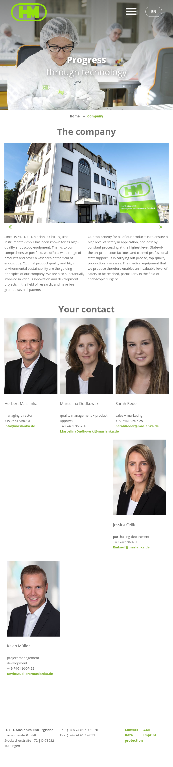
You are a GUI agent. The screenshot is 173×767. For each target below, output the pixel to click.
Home (75, 116)
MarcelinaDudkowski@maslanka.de (89, 431)
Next (166, 228)
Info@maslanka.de (19, 426)
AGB (146, 730)
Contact (131, 730)
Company (95, 116)
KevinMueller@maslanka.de (30, 673)
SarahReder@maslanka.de (137, 426)
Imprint (149, 735)
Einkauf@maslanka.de (131, 547)
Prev (15, 228)
